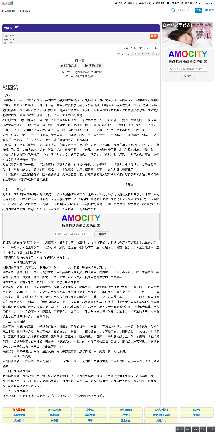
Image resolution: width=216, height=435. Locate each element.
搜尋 (103, 234)
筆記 (203, 429)
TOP (196, 429)
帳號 (209, 10)
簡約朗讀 (94, 65)
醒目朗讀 (70, 65)
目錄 (188, 429)
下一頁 (211, 429)
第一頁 (180, 429)
